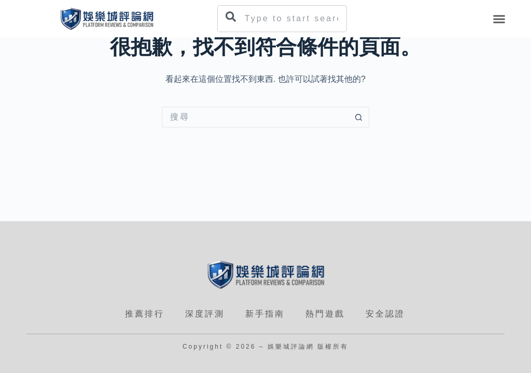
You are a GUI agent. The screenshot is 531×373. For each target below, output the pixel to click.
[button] (499, 18)
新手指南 (265, 313)
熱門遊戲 (325, 313)
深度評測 (205, 313)
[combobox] (282, 18)
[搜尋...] (255, 117)
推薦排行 (144, 313)
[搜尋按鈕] (358, 117)
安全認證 (385, 313)
